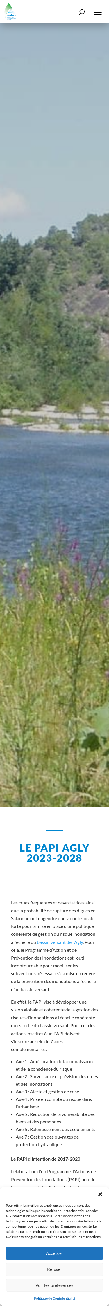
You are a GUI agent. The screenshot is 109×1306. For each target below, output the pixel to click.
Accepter (54, 1253)
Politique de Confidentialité (54, 1298)
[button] (100, 1194)
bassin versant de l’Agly (60, 942)
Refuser (54, 1269)
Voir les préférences (54, 1285)
